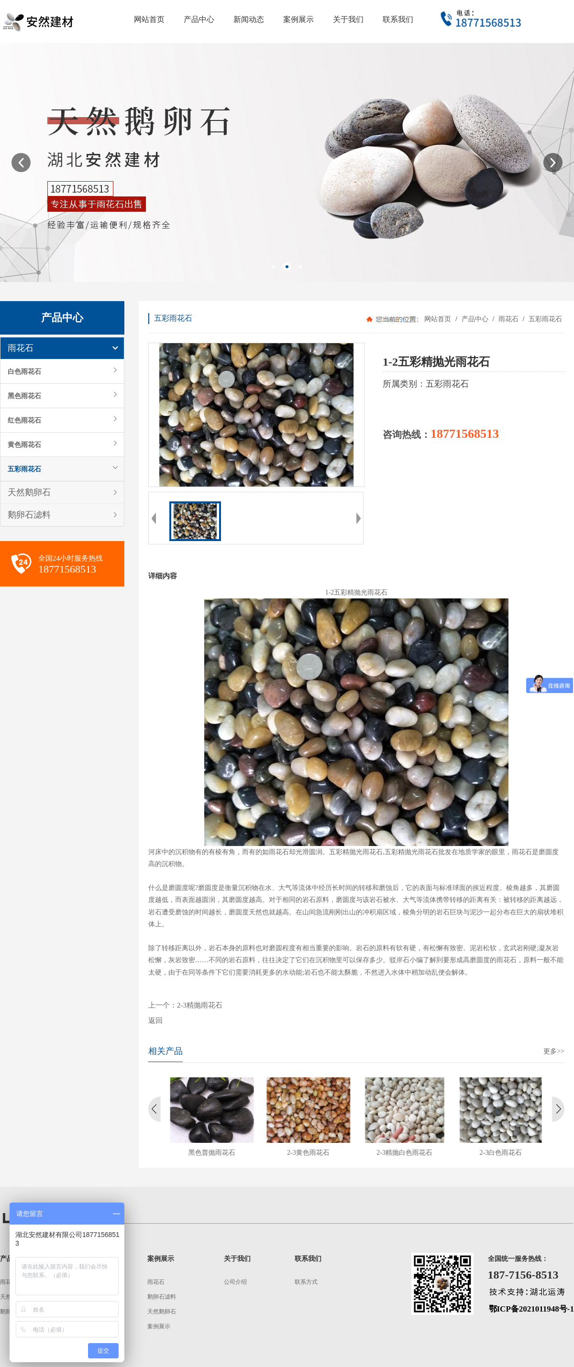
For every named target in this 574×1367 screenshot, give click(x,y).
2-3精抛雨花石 (199, 1005)
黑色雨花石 (24, 396)
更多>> (553, 1051)
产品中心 (475, 319)
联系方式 (306, 1282)
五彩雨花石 (24, 469)
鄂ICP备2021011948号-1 (531, 1308)
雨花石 (20, 348)
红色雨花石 (24, 420)
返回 (155, 1020)
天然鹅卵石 (29, 492)
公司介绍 (235, 1282)
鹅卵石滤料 (29, 515)
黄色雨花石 (24, 444)
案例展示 (158, 1326)
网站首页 (437, 319)
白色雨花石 (24, 371)
